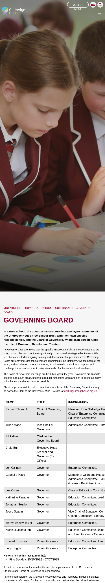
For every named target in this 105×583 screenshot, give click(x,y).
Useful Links (78, 5)
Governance (64, 308)
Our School (44, 308)
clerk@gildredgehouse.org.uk (80, 391)
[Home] (13, 11)
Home (29, 308)
